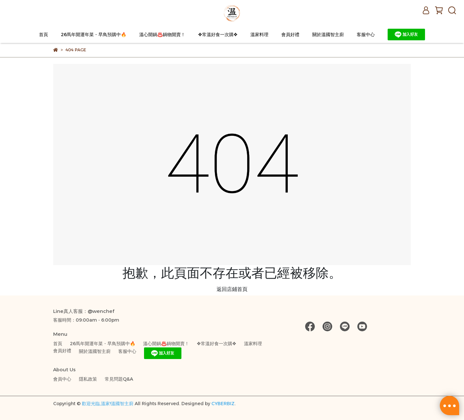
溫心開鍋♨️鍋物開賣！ (162, 34)
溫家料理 (259, 34)
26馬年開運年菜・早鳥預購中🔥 (93, 34)
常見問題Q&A (119, 379)
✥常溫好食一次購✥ (217, 34)
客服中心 (366, 34)
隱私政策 (88, 379)
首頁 (43, 34)
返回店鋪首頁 (232, 289)
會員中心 (62, 379)
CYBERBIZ (223, 403)
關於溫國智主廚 (328, 34)
